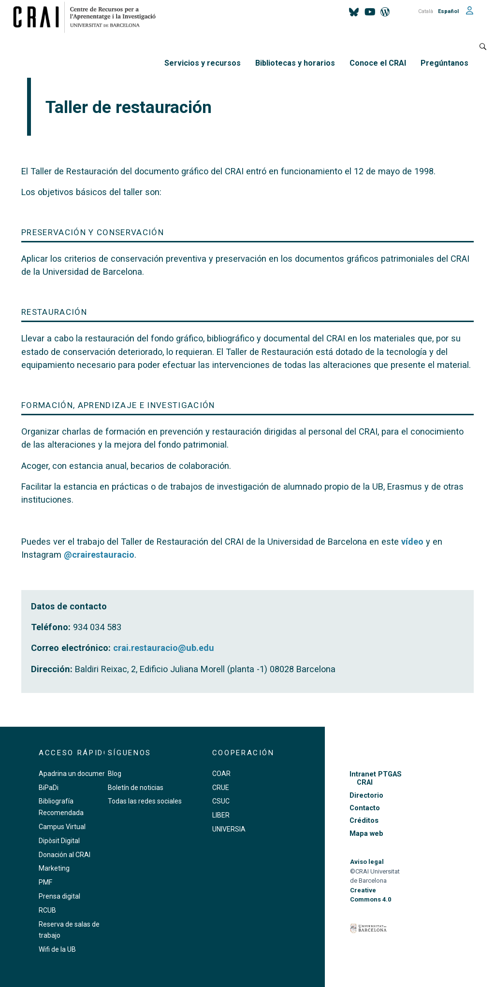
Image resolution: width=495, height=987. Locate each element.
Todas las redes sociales (145, 801)
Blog (114, 773)
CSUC (221, 801)
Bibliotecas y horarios (295, 63)
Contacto (364, 808)
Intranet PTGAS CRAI (375, 778)
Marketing (54, 868)
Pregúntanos (444, 63)
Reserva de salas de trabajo (69, 930)
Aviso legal (367, 861)
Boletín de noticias (135, 787)
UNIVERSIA (229, 829)
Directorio (366, 795)
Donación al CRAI (64, 855)
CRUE (220, 787)
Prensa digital (59, 896)
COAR (221, 773)
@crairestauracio (99, 555)
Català (425, 11)
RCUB (47, 910)
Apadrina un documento (76, 773)
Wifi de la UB (57, 949)
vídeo (412, 541)
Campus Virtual (62, 827)
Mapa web (366, 834)
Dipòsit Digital (59, 841)
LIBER (221, 815)
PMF (45, 882)
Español (448, 11)
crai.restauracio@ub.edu (163, 648)
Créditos (364, 821)
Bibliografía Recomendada (61, 807)
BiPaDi (48, 787)
